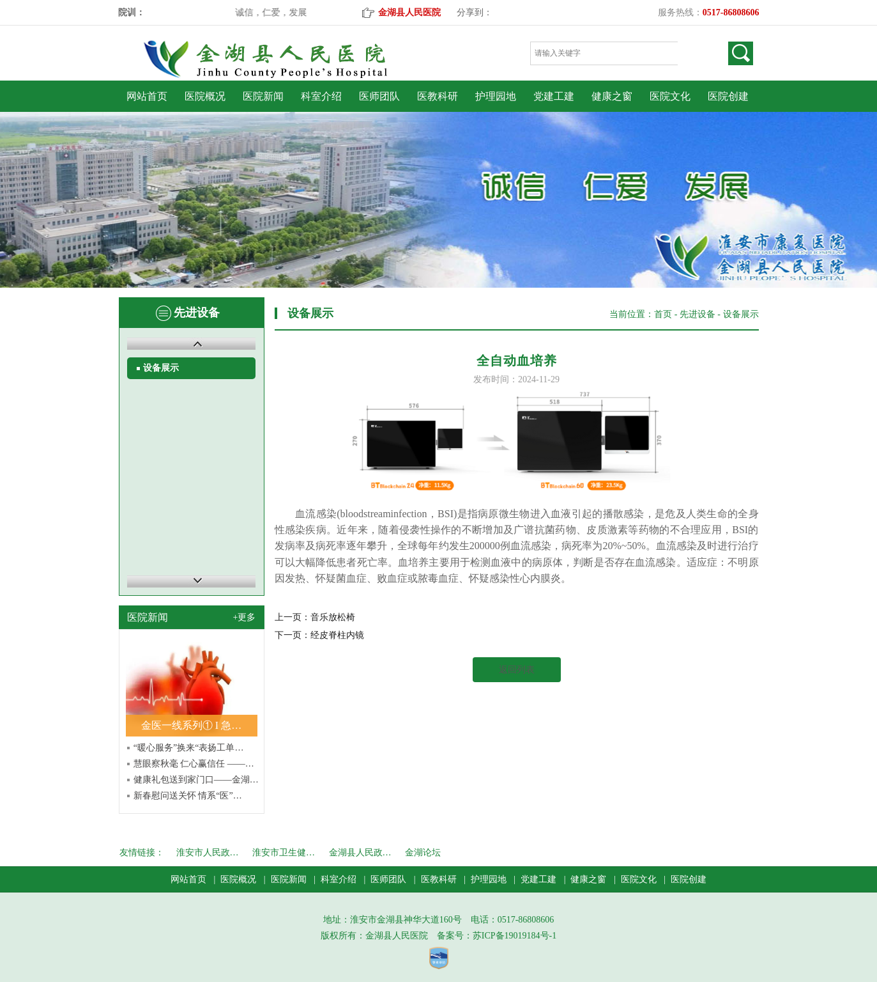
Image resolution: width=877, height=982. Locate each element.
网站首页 (146, 96)
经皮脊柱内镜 (337, 635)
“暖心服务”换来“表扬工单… (188, 747)
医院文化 (670, 96)
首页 (663, 314)
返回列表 (517, 669)
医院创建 (728, 96)
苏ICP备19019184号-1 (514, 935)
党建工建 (553, 96)
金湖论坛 (423, 852)
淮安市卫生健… (283, 852)
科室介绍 (321, 96)
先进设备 (697, 314)
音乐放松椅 (332, 617)
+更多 (244, 617)
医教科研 (437, 96)
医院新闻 (263, 96)
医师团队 (379, 96)
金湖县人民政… (360, 852)
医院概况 (205, 96)
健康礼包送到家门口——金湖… (196, 779)
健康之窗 (611, 96)
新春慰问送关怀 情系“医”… (187, 795)
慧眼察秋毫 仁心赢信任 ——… (193, 763)
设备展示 (161, 368)
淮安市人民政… (207, 852)
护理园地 (495, 96)
